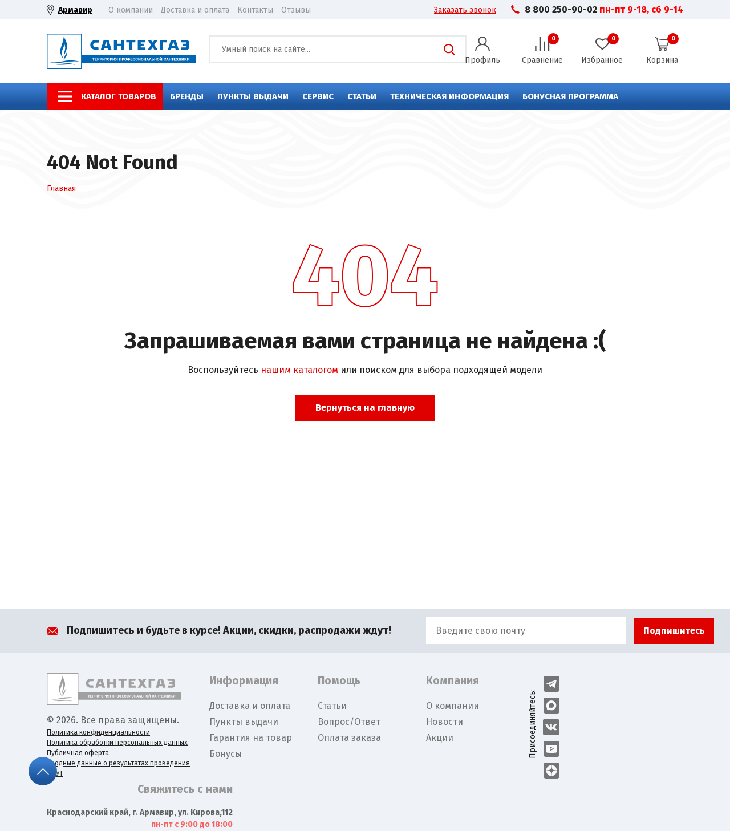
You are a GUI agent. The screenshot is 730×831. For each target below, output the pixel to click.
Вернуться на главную (365, 407)
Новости (444, 721)
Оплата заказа (349, 737)
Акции (439, 737)
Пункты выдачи (253, 96)
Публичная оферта (78, 753)
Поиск (449, 49)
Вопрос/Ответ (349, 721)
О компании (130, 10)
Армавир (75, 10)
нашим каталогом (299, 369)
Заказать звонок (465, 10)
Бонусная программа (570, 96)
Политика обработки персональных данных (117, 743)
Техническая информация (449, 96)
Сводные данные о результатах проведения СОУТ (118, 768)
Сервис (318, 96)
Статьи (361, 96)
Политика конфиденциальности (98, 732)
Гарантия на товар (250, 737)
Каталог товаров (118, 96)
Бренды (187, 96)
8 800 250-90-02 (561, 9)
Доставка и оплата (195, 10)
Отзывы (296, 10)
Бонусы (225, 753)
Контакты (255, 10)
